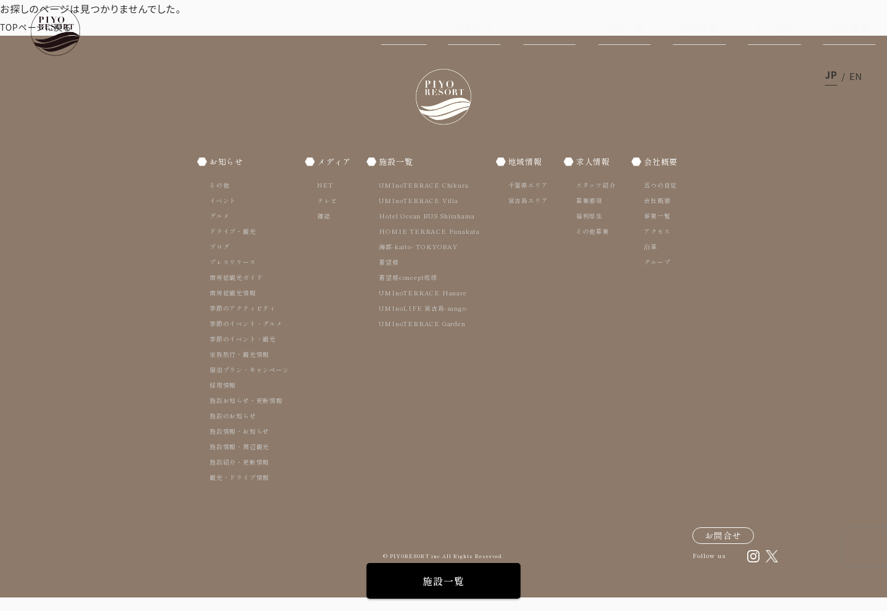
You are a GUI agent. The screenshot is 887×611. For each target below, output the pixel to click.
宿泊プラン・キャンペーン (249, 383)
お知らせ (474, 28)
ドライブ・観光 (232, 244)
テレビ (325, 213)
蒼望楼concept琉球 (409, 290)
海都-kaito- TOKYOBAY (419, 260)
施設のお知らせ (232, 429)
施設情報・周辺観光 (239, 460)
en (855, 76)
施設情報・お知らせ (239, 444)
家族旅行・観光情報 (239, 367)
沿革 (645, 260)
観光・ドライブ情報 (239, 490)
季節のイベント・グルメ (246, 336)
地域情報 (700, 28)
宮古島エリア (527, 213)
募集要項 (586, 213)
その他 (219, 198)
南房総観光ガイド (235, 290)
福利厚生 (586, 229)
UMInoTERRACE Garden (423, 336)
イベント (222, 213)
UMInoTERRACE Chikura (424, 198)
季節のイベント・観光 (242, 352)
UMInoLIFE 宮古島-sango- (424, 321)
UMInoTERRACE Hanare (424, 306)
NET (323, 198)
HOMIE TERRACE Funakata (430, 244)
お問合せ (723, 549)
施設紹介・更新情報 (239, 475)
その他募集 (589, 244)
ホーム (404, 28)
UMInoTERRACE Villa (419, 213)
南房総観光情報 (232, 306)
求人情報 (774, 28)
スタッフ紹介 (593, 198)
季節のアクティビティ (242, 321)
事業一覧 (652, 229)
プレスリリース (232, 275)
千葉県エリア (527, 198)
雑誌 (322, 229)
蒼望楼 (390, 275)
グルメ (219, 229)
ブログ (219, 260)
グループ (652, 275)
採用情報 (222, 398)
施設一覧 (625, 28)
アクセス (652, 244)
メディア (549, 28)
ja (831, 76)
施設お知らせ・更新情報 (246, 413)
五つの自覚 (655, 198)
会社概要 (849, 28)
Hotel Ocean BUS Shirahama (428, 229)
